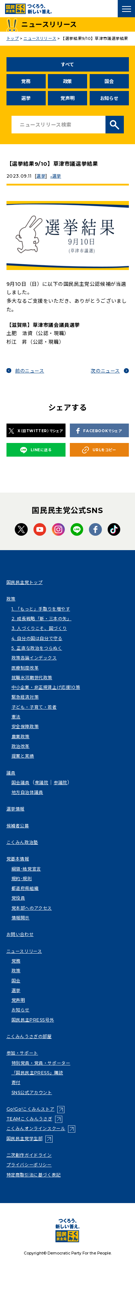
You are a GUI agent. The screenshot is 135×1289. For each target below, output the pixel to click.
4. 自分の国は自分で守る (37, 638)
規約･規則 (22, 878)
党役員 (18, 898)
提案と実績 (23, 756)
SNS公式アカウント (32, 1092)
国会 (108, 81)
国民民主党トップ (24, 582)
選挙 (25, 98)
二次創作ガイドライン (29, 1155)
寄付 (16, 1082)
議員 (10, 773)
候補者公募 (17, 825)
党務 (25, 81)
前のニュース (29, 371)
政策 (67, 81)
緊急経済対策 (25, 697)
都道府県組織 (25, 888)
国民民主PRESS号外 (33, 1020)
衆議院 (42, 782)
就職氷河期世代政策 (32, 677)
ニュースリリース (24, 951)
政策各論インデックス (34, 658)
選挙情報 (15, 809)
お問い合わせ (20, 934)
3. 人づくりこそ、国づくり (39, 628)
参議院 (60, 782)
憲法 (16, 716)
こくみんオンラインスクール (36, 1128)
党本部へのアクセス (32, 908)
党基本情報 (17, 858)
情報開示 (21, 917)
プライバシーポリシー (29, 1164)
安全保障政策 (25, 726)
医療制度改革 (25, 668)
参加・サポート (22, 1053)
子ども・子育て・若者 (34, 707)
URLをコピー (99, 450)
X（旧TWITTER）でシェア (36, 431)
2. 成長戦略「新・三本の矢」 (42, 618)
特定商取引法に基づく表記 (33, 1175)
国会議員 (21, 782)
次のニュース (105, 371)
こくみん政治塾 (22, 842)
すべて (67, 64)
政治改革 (21, 746)
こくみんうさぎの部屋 (29, 1036)
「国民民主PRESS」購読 (37, 1072)
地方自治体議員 (27, 792)
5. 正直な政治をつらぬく (37, 648)
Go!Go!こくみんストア (30, 1109)
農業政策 (21, 736)
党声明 (67, 98)
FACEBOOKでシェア (99, 431)
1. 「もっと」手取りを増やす (41, 609)
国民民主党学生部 (24, 1138)
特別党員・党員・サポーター (41, 1063)
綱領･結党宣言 (26, 869)
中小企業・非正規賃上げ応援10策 (46, 687)
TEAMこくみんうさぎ (29, 1118)
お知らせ (109, 98)
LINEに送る (35, 450)
